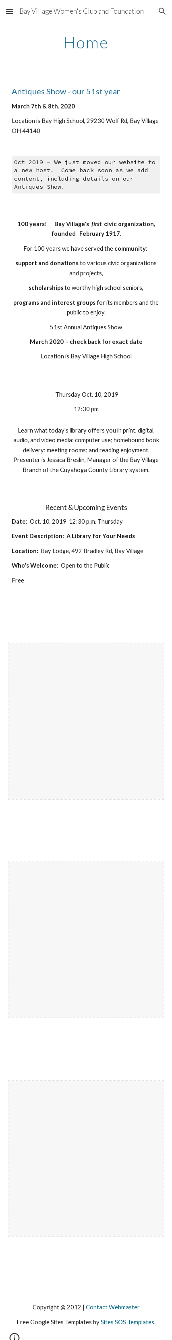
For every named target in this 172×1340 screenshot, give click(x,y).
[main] (86, 42)
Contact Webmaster (113, 1307)
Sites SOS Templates (127, 1322)
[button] (9, 11)
